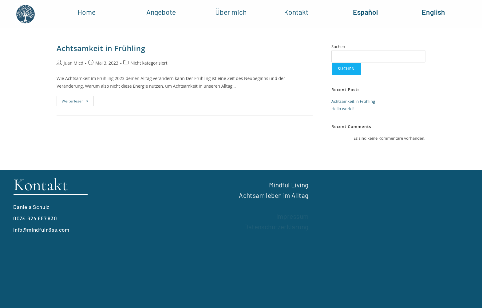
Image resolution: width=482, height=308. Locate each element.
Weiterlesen (78, 99)
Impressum (292, 216)
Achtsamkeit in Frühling (101, 48)
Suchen (338, 46)
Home (86, 12)
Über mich (231, 12)
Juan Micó (73, 63)
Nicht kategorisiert (148, 63)
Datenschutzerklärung (276, 226)
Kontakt (296, 12)
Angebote (161, 12)
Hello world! (342, 108)
